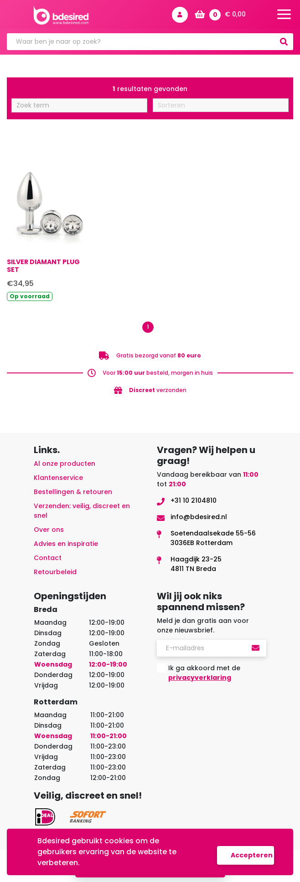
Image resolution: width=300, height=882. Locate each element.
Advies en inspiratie (66, 543)
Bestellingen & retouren (73, 491)
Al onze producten (64, 463)
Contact (48, 557)
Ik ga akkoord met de (204, 672)
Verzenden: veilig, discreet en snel (82, 510)
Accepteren (252, 855)
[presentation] (226, 707)
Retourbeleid (55, 571)
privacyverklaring (199, 677)
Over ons (49, 529)
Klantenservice (58, 477)
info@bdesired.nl (199, 516)
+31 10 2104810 (194, 500)
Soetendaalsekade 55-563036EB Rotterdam (213, 538)
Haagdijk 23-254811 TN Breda (196, 564)
